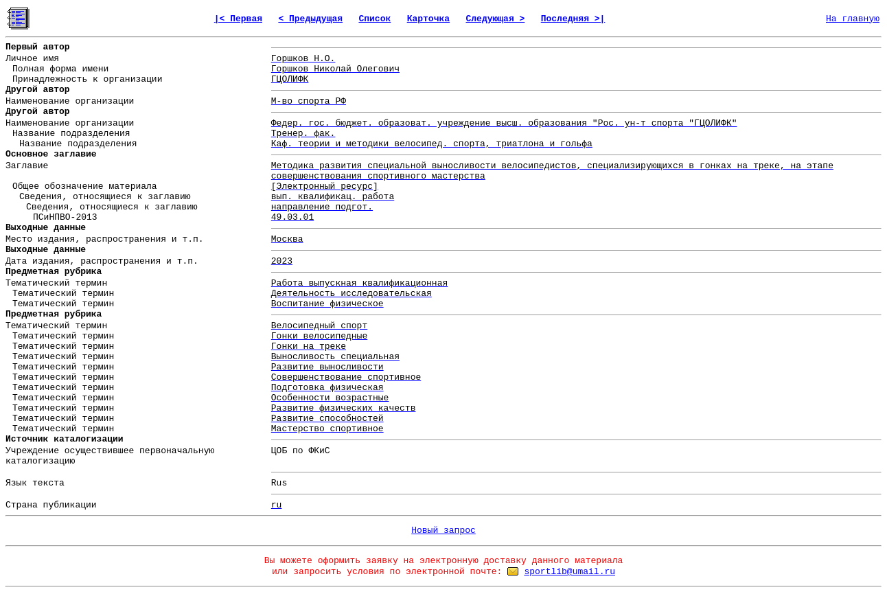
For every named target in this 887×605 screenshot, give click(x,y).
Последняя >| (573, 19)
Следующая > (495, 19)
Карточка (428, 19)
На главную (852, 19)
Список (374, 19)
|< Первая (238, 19)
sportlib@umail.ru (569, 572)
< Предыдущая (310, 19)
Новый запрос (443, 530)
